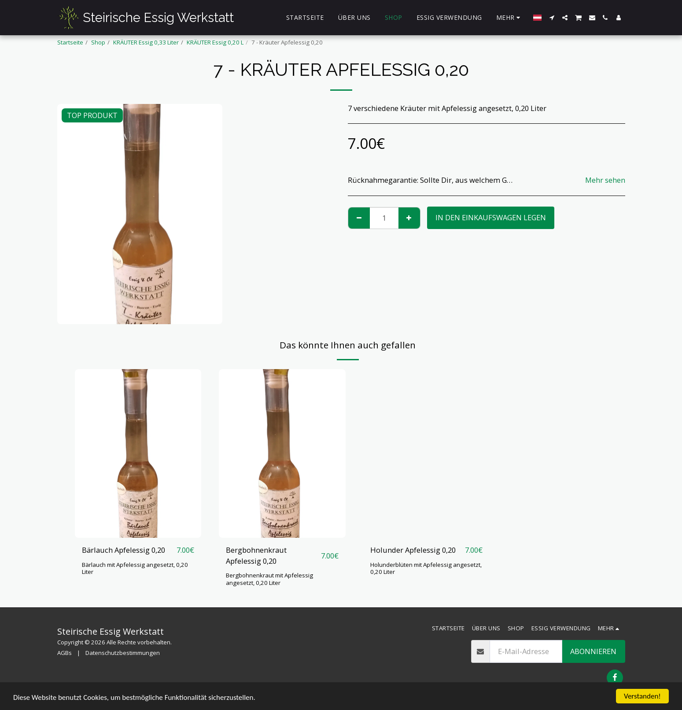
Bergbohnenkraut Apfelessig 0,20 (256, 555)
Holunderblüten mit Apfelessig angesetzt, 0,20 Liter (426, 568)
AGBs (64, 653)
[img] (138, 453)
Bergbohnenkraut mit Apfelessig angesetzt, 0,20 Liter (269, 579)
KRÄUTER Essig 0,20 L (215, 42)
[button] (552, 18)
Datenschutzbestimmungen (122, 653)
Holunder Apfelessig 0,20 (413, 550)
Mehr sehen (605, 180)
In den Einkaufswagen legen (490, 217)
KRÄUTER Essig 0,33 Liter (146, 42)
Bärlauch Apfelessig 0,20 (123, 550)
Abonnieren (593, 651)
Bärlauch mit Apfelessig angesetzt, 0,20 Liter (135, 568)
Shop (98, 42)
